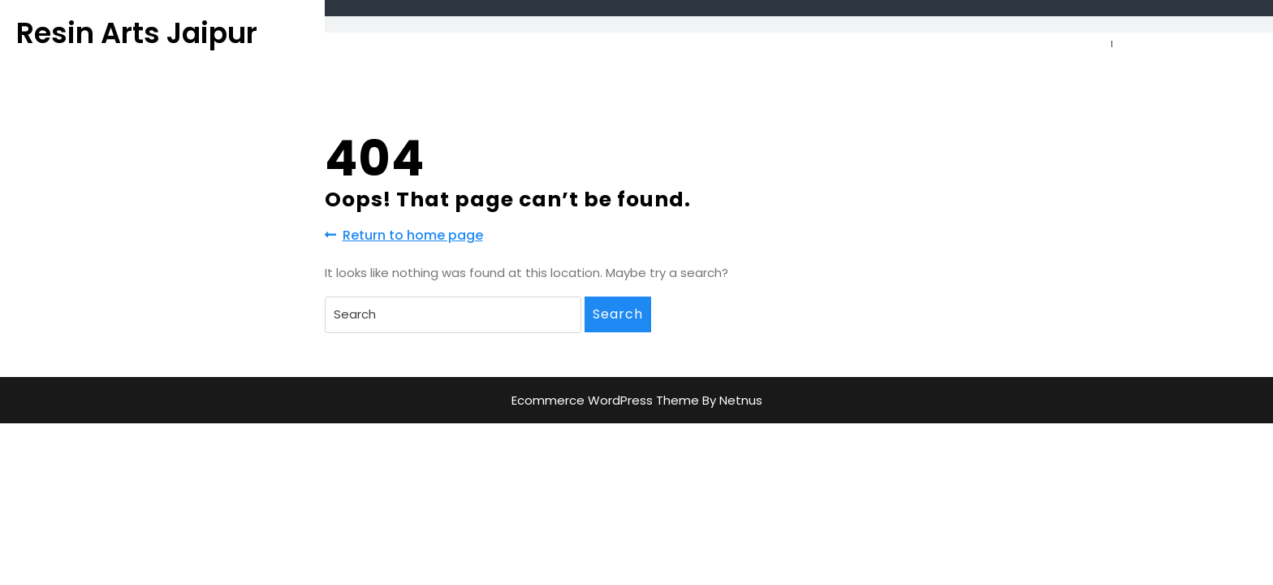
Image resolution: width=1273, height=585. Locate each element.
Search (618, 314)
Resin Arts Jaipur (136, 33)
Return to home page (404, 235)
